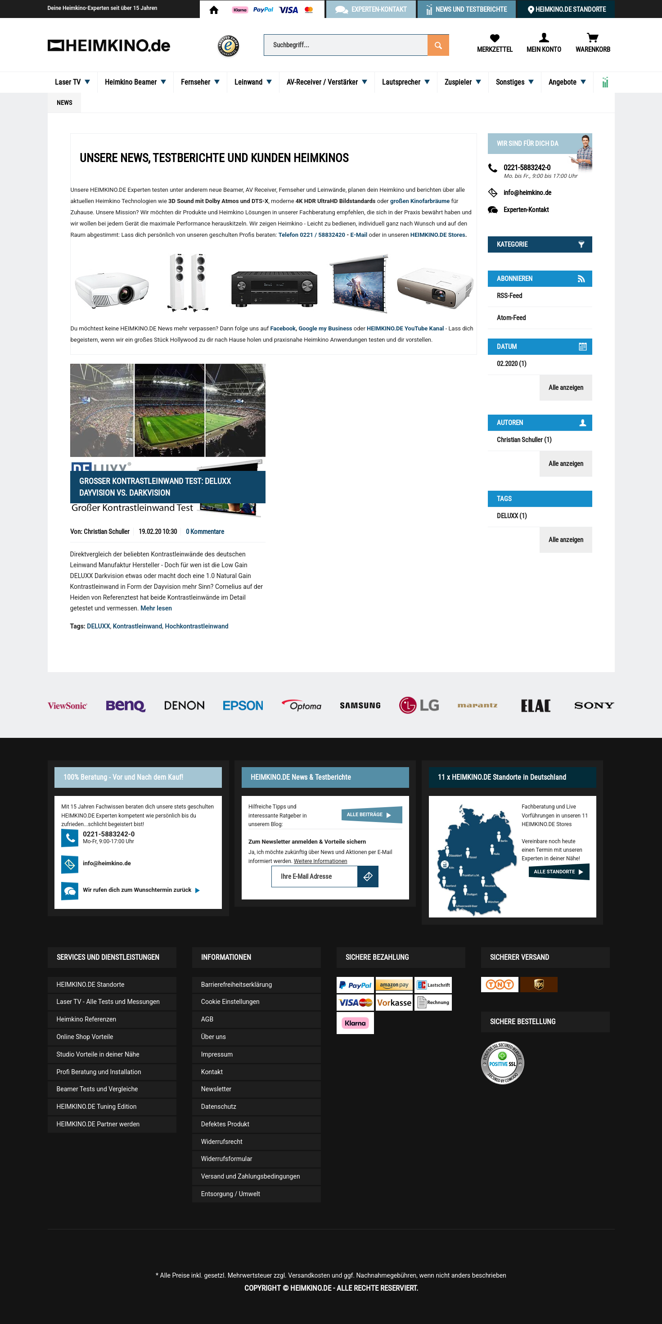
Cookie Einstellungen (230, 1001)
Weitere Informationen (320, 861)
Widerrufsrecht (222, 1141)
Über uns (213, 1036)
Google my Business (325, 328)
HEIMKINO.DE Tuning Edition (97, 1106)
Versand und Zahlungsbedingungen (250, 1176)
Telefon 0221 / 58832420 (312, 234)
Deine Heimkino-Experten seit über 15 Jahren (103, 8)
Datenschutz (218, 1106)
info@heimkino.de (527, 193)
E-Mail (360, 234)
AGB (207, 1019)
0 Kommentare (205, 532)
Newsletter (216, 1089)
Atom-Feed (511, 318)
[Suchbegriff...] (356, 45)
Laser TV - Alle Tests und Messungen (108, 1001)
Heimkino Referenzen (87, 1019)
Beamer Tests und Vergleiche (97, 1089)
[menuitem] (356, 44)
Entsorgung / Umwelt (230, 1193)
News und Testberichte (471, 9)
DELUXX (98, 626)
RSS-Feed (509, 296)
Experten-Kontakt (526, 210)
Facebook (283, 328)
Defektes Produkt (225, 1124)
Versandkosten (309, 1275)
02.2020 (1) (512, 364)
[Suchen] (438, 44)
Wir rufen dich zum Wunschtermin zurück (141, 889)
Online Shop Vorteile (85, 1036)
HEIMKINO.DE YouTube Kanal (405, 328)
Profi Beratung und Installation (99, 1071)
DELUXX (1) (512, 516)
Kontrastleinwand (137, 626)
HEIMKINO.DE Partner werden (98, 1124)
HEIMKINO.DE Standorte (571, 9)
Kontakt (212, 1071)
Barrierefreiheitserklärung (236, 984)
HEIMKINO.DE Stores (437, 234)
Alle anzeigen (566, 388)
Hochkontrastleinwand (197, 626)
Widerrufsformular (226, 1158)
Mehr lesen (156, 608)
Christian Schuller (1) (524, 440)
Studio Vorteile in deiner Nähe (98, 1054)
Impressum (217, 1054)
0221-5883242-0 (527, 167)
